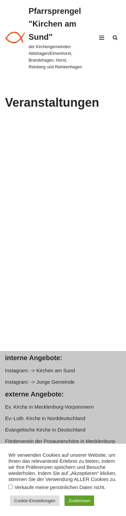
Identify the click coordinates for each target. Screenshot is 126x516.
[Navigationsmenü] (101, 37)
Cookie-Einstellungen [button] (34, 500)
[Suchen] (115, 37)
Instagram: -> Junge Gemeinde (40, 382)
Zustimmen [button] (79, 500)
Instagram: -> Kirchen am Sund (40, 370)
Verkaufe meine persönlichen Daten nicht (59, 487)
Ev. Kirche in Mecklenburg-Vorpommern (49, 407)
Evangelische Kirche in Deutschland (45, 430)
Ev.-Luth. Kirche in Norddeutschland (45, 418)
